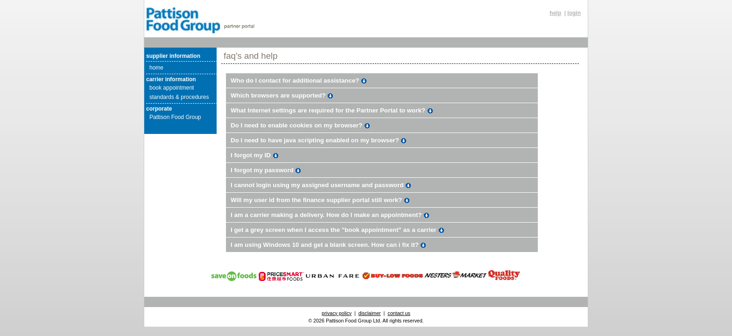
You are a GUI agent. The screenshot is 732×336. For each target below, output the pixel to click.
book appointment (171, 87)
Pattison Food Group (175, 117)
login (574, 13)
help (555, 13)
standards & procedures (179, 97)
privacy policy (337, 313)
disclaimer (370, 313)
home (156, 67)
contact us (398, 313)
